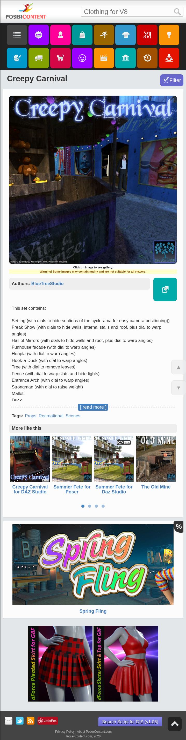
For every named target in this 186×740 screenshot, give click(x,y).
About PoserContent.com (94, 732)
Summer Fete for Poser (72, 489)
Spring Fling (93, 611)
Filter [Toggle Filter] (175, 80)
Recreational (51, 415)
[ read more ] (93, 407)
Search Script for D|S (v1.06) (130, 721)
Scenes (73, 415)
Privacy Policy (65, 732)
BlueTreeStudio (47, 283)
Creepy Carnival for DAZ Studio (30, 489)
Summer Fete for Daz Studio (114, 489)
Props (30, 415)
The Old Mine (156, 487)
